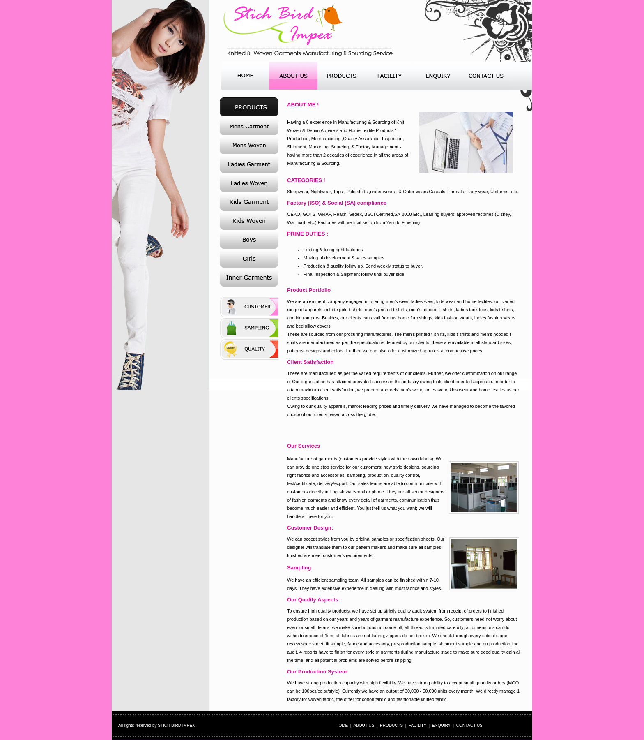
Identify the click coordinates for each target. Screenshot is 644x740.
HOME (342, 725)
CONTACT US (469, 725)
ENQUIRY (441, 725)
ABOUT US (363, 725)
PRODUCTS (391, 725)
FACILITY (417, 725)
